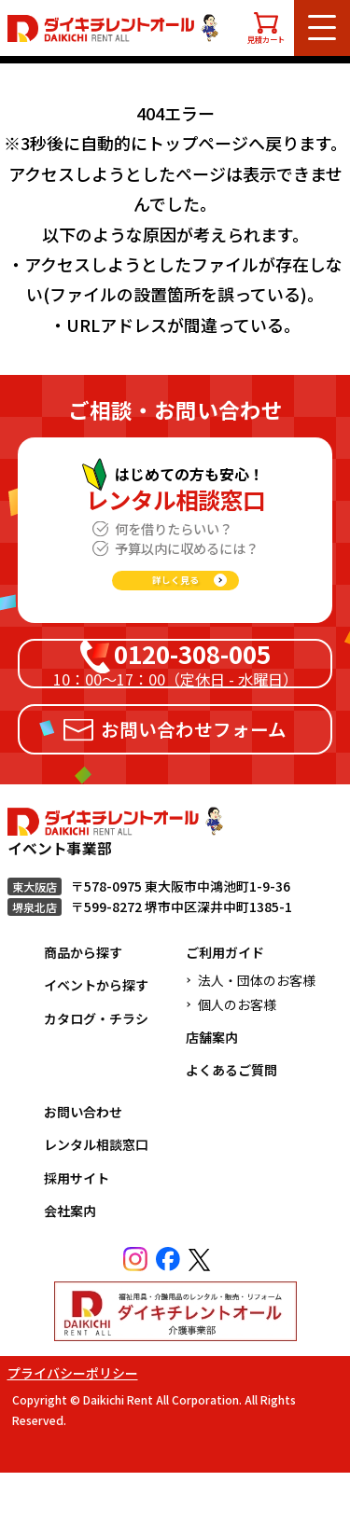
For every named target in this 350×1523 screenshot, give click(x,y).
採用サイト (76, 1227)
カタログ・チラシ (96, 1068)
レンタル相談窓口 (96, 1194)
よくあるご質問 (231, 1120)
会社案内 (70, 1261)
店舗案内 (212, 1087)
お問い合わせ (83, 1162)
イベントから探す (96, 1035)
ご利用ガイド (225, 1002)
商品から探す (83, 1002)
